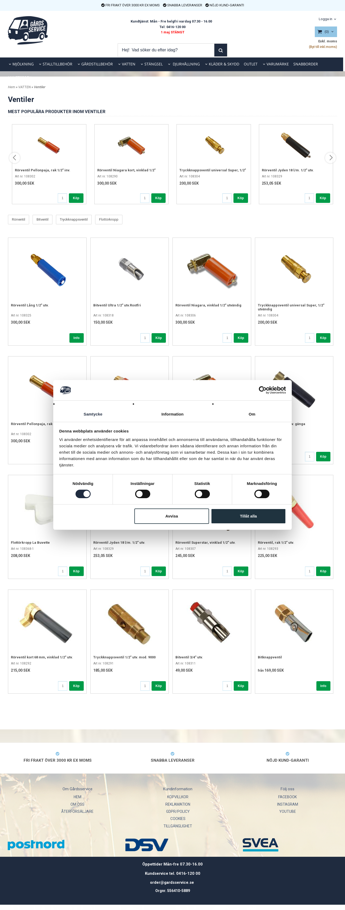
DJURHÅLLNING (186, 63)
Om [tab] (252, 414)
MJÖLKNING (23, 63)
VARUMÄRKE (278, 63)
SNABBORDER (305, 63)
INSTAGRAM (287, 804)
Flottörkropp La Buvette (30, 543)
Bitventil (42, 219)
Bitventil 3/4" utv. (189, 657)
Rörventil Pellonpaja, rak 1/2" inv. (42, 170)
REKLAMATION (177, 804)
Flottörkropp (108, 219)
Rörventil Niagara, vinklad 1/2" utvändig (208, 305)
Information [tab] (172, 414)
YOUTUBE (287, 811)
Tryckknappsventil (74, 219)
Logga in (325, 19)
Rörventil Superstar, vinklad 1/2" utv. (205, 543)
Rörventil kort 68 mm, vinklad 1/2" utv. (42, 657)
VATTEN (128, 63)
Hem (11, 87)
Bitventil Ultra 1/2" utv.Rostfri (117, 305)
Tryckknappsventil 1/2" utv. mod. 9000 (124, 657)
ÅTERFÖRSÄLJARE (77, 811)
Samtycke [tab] (93, 414)
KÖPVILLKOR (177, 797)
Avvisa (171, 516)
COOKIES (177, 819)
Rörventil (18, 219)
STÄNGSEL (153, 63)
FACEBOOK (287, 797)
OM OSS (77, 804)
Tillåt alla (248, 516)
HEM (77, 797)
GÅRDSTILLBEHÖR (97, 63)
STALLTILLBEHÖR (57, 63)
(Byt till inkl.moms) (323, 47)
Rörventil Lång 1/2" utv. (30, 305)
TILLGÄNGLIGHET (177, 826)
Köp (76, 198)
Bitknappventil (270, 657)
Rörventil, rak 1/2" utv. (276, 543)
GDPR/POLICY (178, 811)
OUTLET (251, 63)
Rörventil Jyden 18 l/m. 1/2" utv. (288, 170)
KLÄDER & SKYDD (224, 63)
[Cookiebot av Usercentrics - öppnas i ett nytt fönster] (263, 390)
